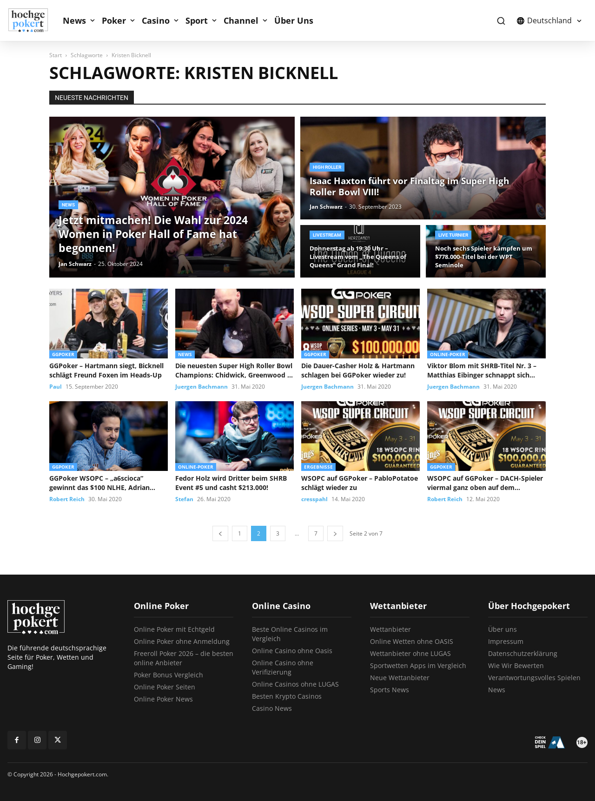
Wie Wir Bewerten (516, 665)
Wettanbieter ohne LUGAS (410, 653)
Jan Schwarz (75, 264)
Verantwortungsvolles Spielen (534, 677)
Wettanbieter (390, 629)
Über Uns (293, 20)
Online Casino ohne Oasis (292, 650)
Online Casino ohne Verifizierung (282, 667)
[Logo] (33, 20)
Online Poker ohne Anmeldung (182, 641)
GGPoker (63, 354)
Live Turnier (453, 235)
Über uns (502, 629)
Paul (55, 387)
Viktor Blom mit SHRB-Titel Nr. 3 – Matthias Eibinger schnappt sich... (481, 370)
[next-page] (335, 533)
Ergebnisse (318, 466)
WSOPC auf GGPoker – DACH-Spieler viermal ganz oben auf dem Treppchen (485, 483)
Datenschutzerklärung (522, 653)
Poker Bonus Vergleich (168, 674)
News (74, 20)
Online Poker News (163, 699)
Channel (241, 20)
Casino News (272, 708)
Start (55, 55)
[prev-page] (220, 533)
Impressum (505, 641)
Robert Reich (67, 499)
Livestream (327, 235)
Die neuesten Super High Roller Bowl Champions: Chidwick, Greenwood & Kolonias (233, 370)
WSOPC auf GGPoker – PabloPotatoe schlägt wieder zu (359, 483)
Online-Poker (447, 354)
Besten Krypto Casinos (287, 696)
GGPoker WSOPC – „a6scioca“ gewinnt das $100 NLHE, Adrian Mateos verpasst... (99, 483)
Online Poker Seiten (164, 686)
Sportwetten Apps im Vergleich (418, 665)
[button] (501, 21)
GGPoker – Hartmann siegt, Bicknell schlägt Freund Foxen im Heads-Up (106, 370)
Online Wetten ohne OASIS (411, 641)
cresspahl (314, 499)
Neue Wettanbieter (400, 677)
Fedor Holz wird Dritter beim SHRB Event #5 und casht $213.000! (231, 483)
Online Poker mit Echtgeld (174, 629)
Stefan (184, 499)
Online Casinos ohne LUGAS (295, 684)
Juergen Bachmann (201, 387)
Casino (156, 20)
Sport (196, 20)
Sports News (389, 689)
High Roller (327, 167)
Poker (114, 20)
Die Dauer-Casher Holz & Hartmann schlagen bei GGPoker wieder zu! (358, 370)
